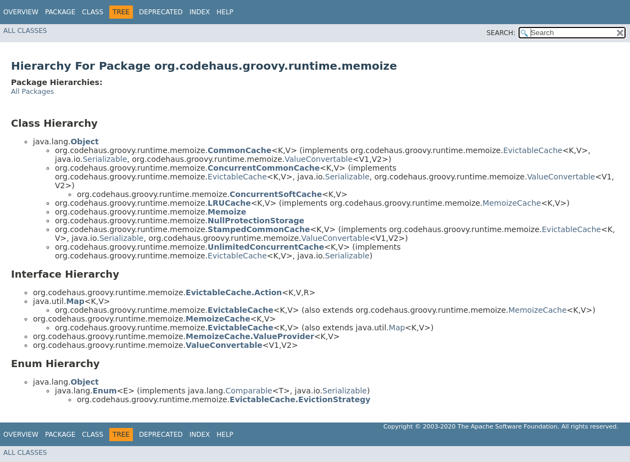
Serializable (104, 159)
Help (224, 12)
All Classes (25, 31)
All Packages (32, 91)
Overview (20, 12)
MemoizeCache (512, 203)
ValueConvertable (319, 159)
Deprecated (161, 12)
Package (60, 12)
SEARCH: (501, 33)
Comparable (249, 390)
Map (397, 327)
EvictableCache (532, 150)
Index (199, 12)
